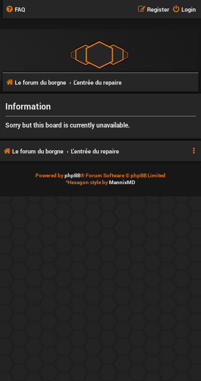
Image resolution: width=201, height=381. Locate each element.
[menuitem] (15, 9)
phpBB (72, 175)
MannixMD (122, 182)
